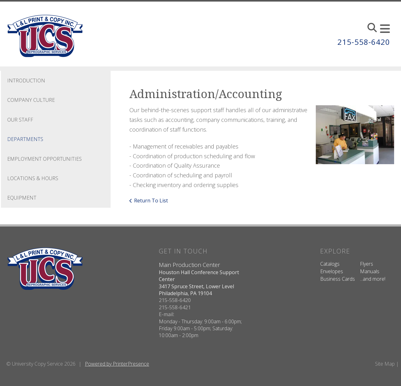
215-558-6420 (363, 42)
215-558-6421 (175, 307)
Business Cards (337, 278)
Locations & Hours (32, 178)
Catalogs (330, 263)
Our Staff (20, 119)
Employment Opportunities (44, 158)
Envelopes (331, 271)
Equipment (21, 197)
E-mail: (166, 314)
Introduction (26, 80)
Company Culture (31, 99)
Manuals (369, 271)
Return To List (151, 200)
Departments (25, 139)
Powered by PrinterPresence (117, 363)
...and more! (372, 278)
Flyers (366, 263)
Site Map (385, 363)
